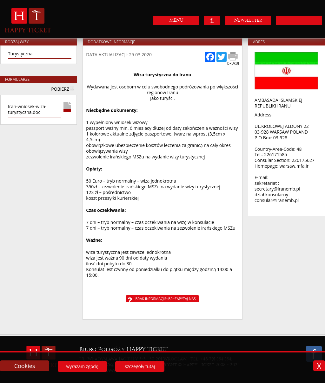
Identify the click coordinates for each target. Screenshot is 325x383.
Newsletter (248, 20)
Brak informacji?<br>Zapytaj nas (165, 298)
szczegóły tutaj (140, 366)
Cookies (24, 366)
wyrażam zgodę (82, 366)
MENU (176, 20)
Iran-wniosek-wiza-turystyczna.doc (27, 109)
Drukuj (233, 63)
